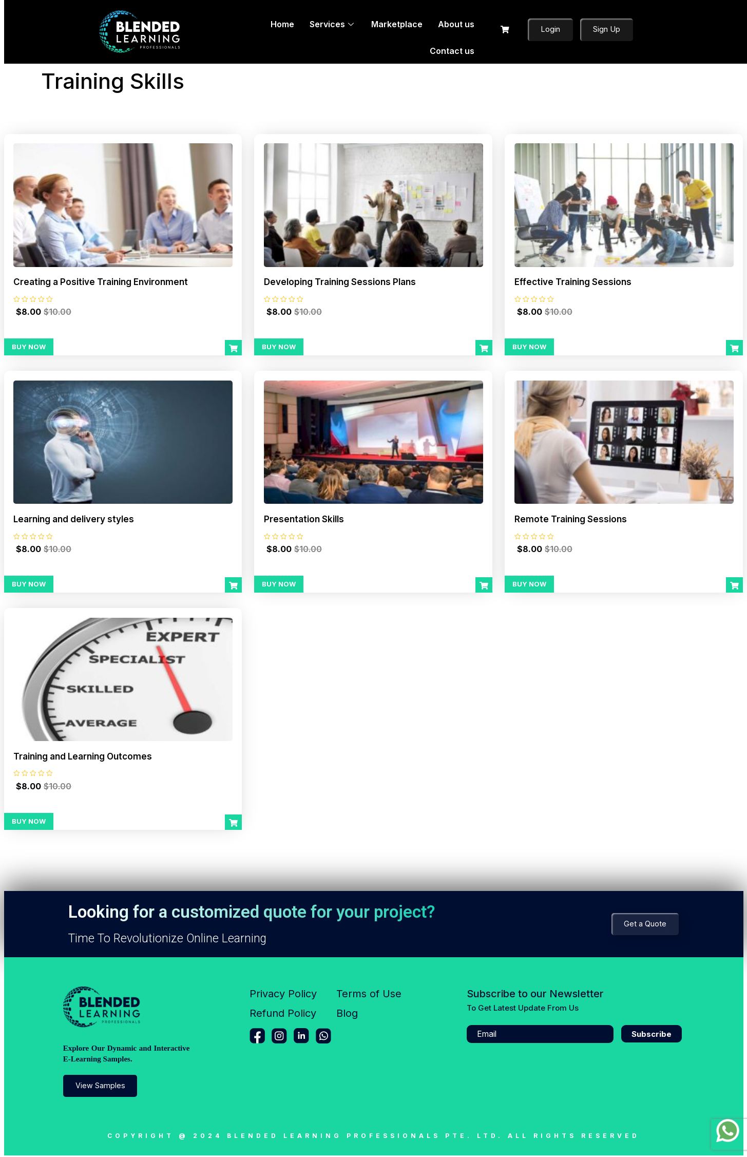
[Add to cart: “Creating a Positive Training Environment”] (233, 348)
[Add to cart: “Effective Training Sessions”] (734, 348)
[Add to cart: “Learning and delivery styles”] (233, 586)
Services (289, 31)
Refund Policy (283, 1015)
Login (550, 30)
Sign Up (606, 30)
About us (403, 31)
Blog (347, 1015)
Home (244, 31)
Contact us (454, 31)
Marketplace (349, 31)
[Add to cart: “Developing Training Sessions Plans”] (483, 348)
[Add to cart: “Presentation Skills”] (483, 586)
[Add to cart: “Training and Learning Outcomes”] (233, 824)
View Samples (101, 1087)
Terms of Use (368, 996)
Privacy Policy (283, 996)
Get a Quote (644, 926)
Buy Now (29, 347)
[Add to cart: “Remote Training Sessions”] (734, 586)
